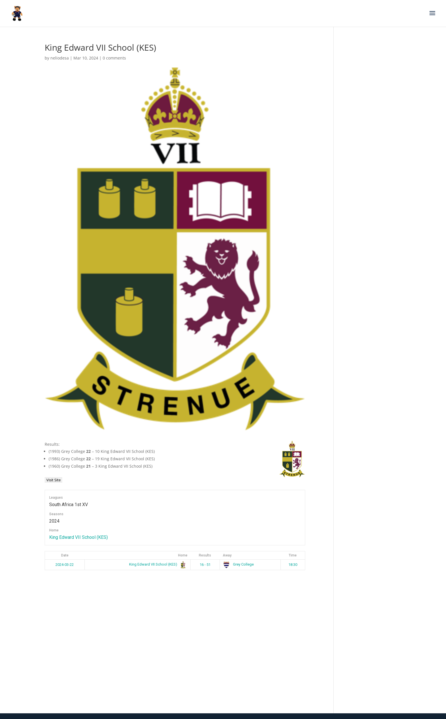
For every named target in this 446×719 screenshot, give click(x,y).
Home (182, 555)
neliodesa (59, 58)
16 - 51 (205, 564)
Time (293, 555)
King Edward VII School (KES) (78, 537)
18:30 (292, 564)
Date (65, 555)
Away (227, 555)
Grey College (238, 564)
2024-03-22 (64, 564)
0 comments (114, 58)
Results (205, 555)
